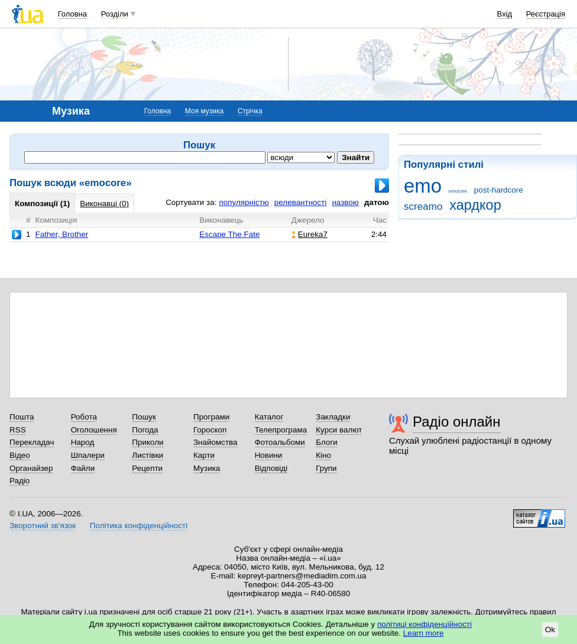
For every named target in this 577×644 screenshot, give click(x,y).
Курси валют (339, 429)
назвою (345, 202)
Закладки (333, 416)
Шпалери (88, 455)
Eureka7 (309, 234)
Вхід (505, 13)
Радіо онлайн (457, 422)
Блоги (327, 442)
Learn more (423, 633)
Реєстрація (545, 13)
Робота (84, 416)
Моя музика (204, 111)
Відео (19, 455)
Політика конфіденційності (138, 525)
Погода (145, 429)
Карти (204, 455)
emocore (458, 191)
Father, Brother (61, 234)
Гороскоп (209, 429)
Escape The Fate (229, 234)
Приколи (147, 442)
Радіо (19, 480)
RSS (17, 429)
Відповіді (271, 468)
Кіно (323, 455)
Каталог (269, 416)
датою (376, 202)
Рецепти (147, 468)
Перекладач (31, 442)
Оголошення (94, 429)
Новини (269, 455)
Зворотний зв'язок (42, 525)
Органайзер (31, 468)
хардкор (475, 205)
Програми (211, 416)
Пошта (21, 416)
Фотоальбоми (280, 442)
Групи (326, 468)
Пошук (144, 416)
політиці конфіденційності (424, 624)
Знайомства (215, 442)
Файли (83, 468)
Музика (206, 468)
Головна (72, 13)
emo (423, 186)
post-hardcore (498, 190)
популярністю (243, 202)
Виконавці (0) (104, 203)
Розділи (114, 13)
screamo (423, 206)
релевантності (300, 202)
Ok (550, 629)
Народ (83, 442)
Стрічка (250, 111)
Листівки (147, 455)
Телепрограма (281, 429)
